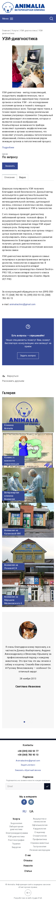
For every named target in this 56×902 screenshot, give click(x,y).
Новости (27, 865)
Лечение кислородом (39, 850)
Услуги (16, 819)
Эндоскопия (16, 823)
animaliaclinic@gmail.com (22, 304)
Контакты (28, 745)
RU (24, 811)
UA (32, 811)
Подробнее (8, 147)
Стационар (39, 832)
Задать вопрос (28, 355)
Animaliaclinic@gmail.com (28, 761)
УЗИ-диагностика (16, 836)
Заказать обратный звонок (28, 770)
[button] (24, 722)
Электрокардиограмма (17, 833)
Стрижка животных (40, 843)
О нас (28, 855)
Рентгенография (16, 840)
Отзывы (28, 860)
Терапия (16, 844)
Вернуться (10, 376)
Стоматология (40, 836)
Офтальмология (40, 825)
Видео (22, 177)
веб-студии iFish (35, 898)
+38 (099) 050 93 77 (28, 751)
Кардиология (39, 829)
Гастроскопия (39, 846)
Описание (9, 177)
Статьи (28, 871)
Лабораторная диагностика (16, 827)
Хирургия (16, 847)
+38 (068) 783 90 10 (28, 754)
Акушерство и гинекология (39, 820)
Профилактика (40, 839)
